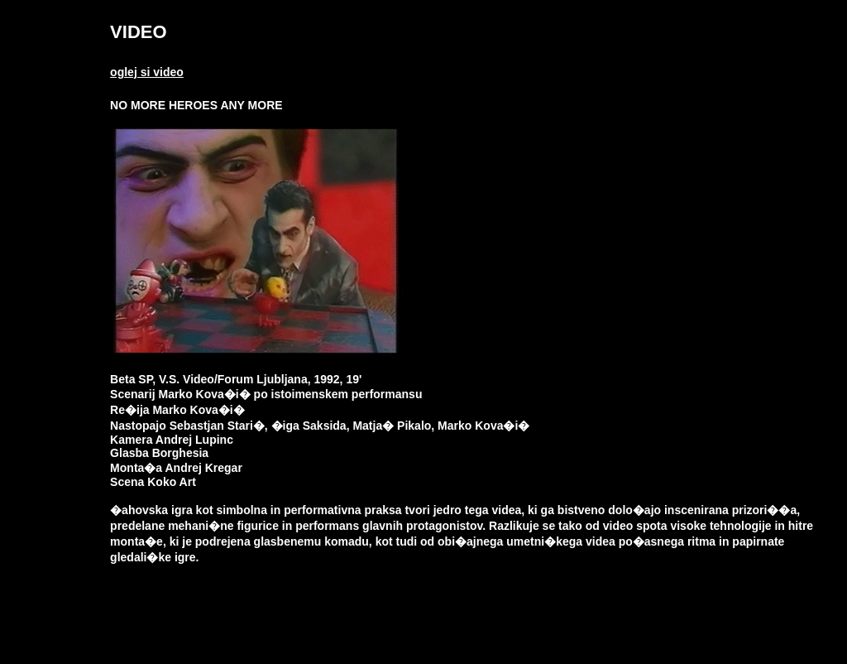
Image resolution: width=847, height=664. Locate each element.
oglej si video (147, 72)
